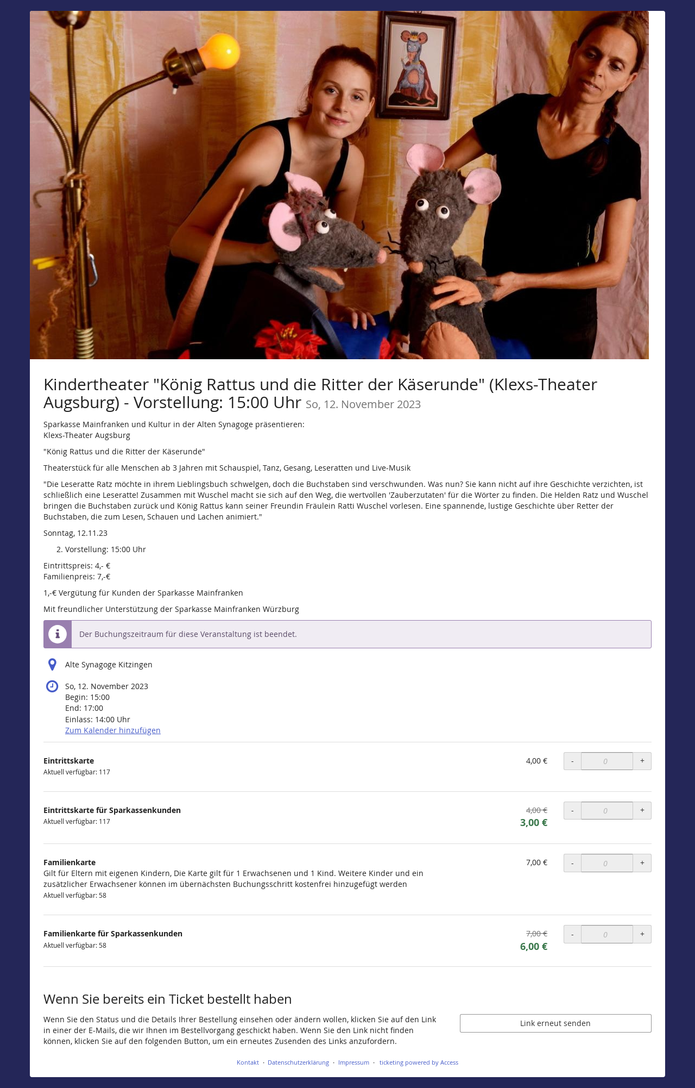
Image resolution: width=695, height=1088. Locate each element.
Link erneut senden (555, 1023)
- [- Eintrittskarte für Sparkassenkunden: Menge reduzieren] (572, 810)
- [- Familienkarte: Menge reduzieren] (572, 863)
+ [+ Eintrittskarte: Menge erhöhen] (642, 760)
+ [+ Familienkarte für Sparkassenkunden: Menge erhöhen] (642, 934)
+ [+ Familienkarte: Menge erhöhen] (642, 863)
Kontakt (248, 1062)
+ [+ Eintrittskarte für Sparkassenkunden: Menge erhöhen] (642, 810)
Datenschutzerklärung (298, 1062)
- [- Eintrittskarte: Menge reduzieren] (572, 760)
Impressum (353, 1062)
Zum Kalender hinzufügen (113, 730)
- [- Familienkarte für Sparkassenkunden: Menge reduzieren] (572, 934)
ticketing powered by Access (419, 1062)
